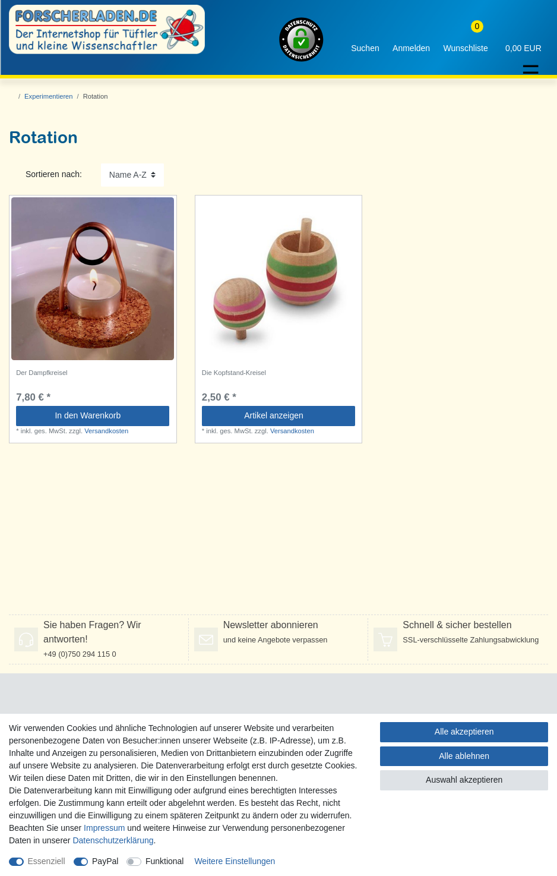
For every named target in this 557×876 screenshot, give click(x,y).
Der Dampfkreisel (41, 372)
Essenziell (46, 861)
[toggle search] (365, 39)
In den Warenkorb (107, 415)
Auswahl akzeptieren (464, 779)
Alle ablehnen (464, 756)
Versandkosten (106, 430)
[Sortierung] (132, 175)
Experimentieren (48, 96)
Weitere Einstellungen (234, 861)
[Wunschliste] (465, 39)
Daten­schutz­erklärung (112, 840)
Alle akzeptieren (464, 731)
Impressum (104, 828)
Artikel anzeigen (295, 415)
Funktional (164, 861)
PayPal (105, 861)
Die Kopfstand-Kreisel (234, 372)
